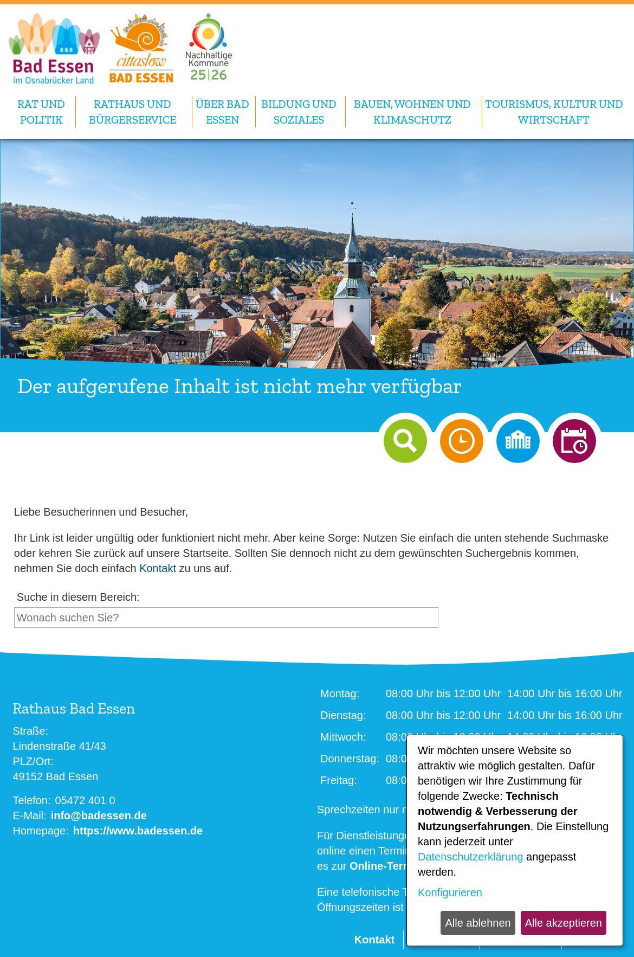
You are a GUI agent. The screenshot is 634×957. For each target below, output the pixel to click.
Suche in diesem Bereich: (78, 597)
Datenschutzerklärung (470, 857)
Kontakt (157, 568)
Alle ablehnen (477, 923)
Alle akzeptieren (563, 923)
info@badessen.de (99, 815)
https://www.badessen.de (138, 831)
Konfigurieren (450, 892)
